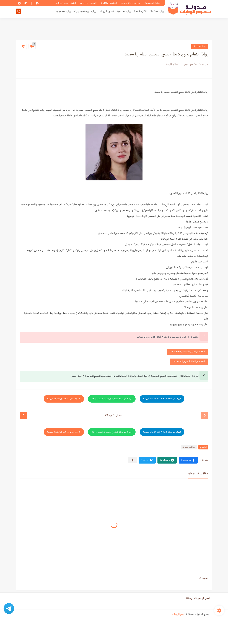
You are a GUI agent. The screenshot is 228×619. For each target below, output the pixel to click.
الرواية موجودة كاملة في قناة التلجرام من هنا (162, 399)
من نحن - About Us (130, 3)
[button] (188, 460)
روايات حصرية (124, 12)
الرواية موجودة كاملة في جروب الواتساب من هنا (112, 399)
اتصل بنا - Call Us (109, 3)
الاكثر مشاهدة (140, 12)
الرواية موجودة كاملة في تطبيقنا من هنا (63, 399)
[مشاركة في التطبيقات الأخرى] (132, 460)
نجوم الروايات (178, 614)
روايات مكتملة (157, 12)
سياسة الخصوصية (152, 3)
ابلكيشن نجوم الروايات (66, 3)
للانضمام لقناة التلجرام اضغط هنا (189, 361)
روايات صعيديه (63, 12)
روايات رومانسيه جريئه (85, 12)
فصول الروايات (106, 12)
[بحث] (18, 12)
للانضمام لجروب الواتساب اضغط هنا (187, 352)
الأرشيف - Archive (88, 3)
